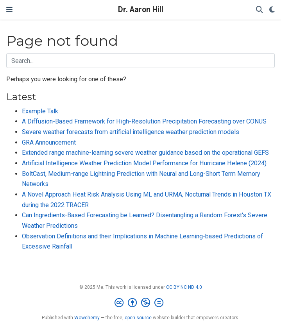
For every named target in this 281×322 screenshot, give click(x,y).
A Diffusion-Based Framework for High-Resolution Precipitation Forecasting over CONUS (144, 121)
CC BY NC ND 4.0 (184, 287)
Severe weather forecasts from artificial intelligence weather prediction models (130, 132)
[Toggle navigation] (9, 9)
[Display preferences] (272, 9)
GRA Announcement (49, 142)
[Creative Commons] (140, 303)
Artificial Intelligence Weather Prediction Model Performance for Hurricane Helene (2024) (144, 163)
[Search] (259, 9)
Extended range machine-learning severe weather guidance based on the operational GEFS (145, 152)
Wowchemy (87, 317)
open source (138, 317)
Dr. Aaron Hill (140, 9)
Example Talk (40, 111)
